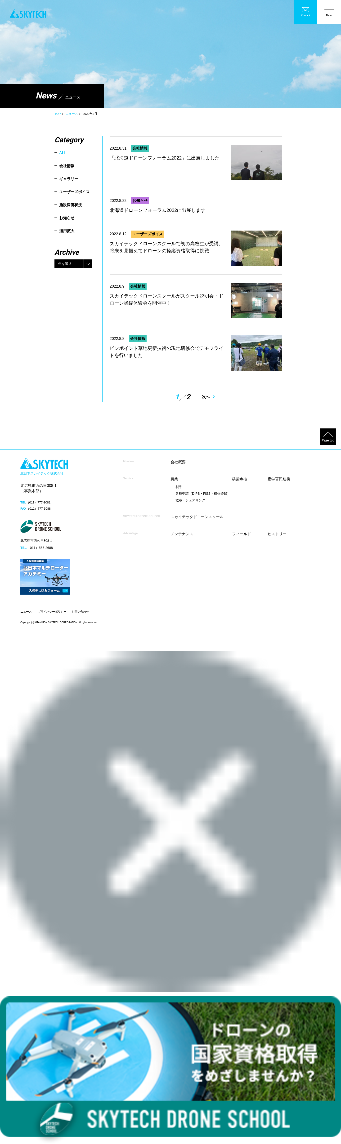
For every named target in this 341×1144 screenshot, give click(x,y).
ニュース (72, 114)
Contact (305, 15)
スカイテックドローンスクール (197, 517)
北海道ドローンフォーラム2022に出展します (158, 210)
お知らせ (66, 218)
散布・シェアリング (190, 500)
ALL (63, 153)
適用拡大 (66, 231)
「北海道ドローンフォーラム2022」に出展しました (165, 157)
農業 (174, 479)
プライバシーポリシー (52, 611)
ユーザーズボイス (74, 192)
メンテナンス (181, 534)
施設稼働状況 (70, 205)
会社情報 (66, 166)
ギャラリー (68, 179)
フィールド (241, 534)
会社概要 (178, 462)
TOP (57, 114)
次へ (206, 397)
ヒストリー (277, 534)
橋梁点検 (239, 479)
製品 (178, 487)
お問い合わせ (80, 611)
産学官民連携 (279, 479)
